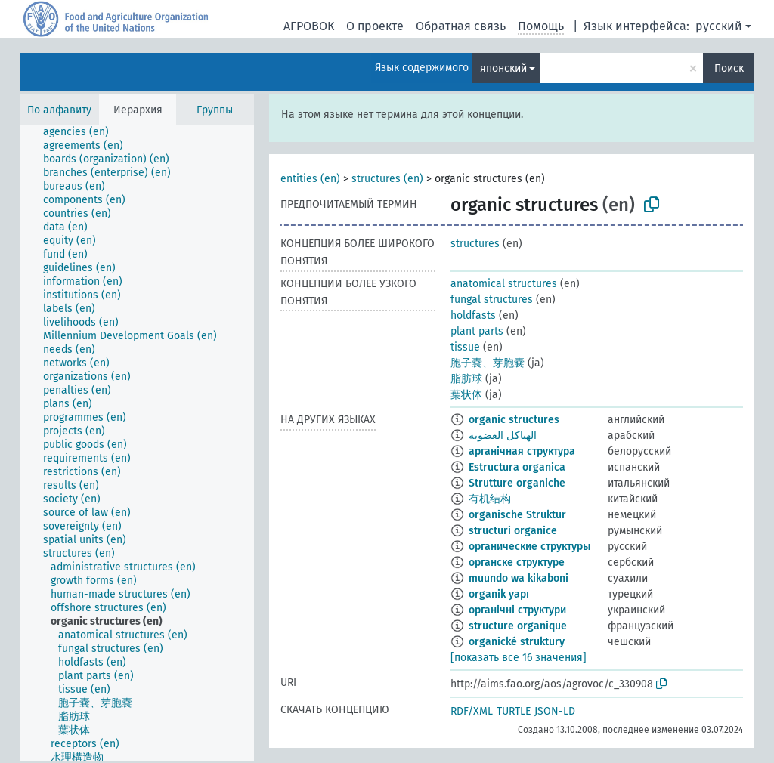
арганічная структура (522, 451)
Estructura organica (517, 467)
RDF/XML (471, 711)
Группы (215, 109)
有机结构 (490, 499)
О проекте (375, 26)
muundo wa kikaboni (518, 578)
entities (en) (310, 178)
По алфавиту (59, 109)
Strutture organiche (517, 483)
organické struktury (517, 641)
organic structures (514, 419)
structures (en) (387, 178)
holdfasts (473, 315)
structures (475, 243)
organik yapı (499, 594)
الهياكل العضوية (503, 435)
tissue (465, 347)
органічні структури (517, 610)
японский (503, 68)
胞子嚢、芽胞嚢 (487, 363)
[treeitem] (82, 132)
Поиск (729, 68)
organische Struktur (517, 514)
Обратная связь (461, 26)
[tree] (137, 443)
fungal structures (491, 299)
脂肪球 (466, 378)
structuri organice (513, 530)
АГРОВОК (308, 26)
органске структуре (517, 562)
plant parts (476, 331)
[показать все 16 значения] (518, 657)
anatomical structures (503, 283)
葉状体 (466, 394)
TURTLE (514, 711)
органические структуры (529, 546)
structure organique (518, 625)
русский (718, 26)
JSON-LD (554, 711)
